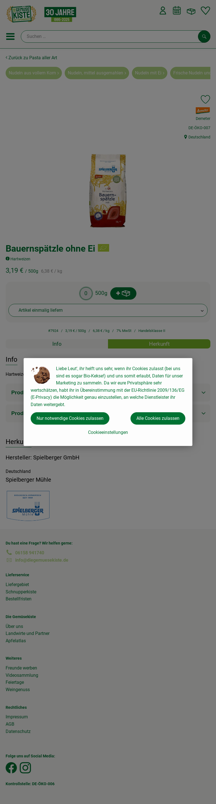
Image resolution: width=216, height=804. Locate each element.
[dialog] (108, 402)
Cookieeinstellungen (108, 432)
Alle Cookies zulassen (157, 418)
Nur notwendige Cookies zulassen (70, 418)
